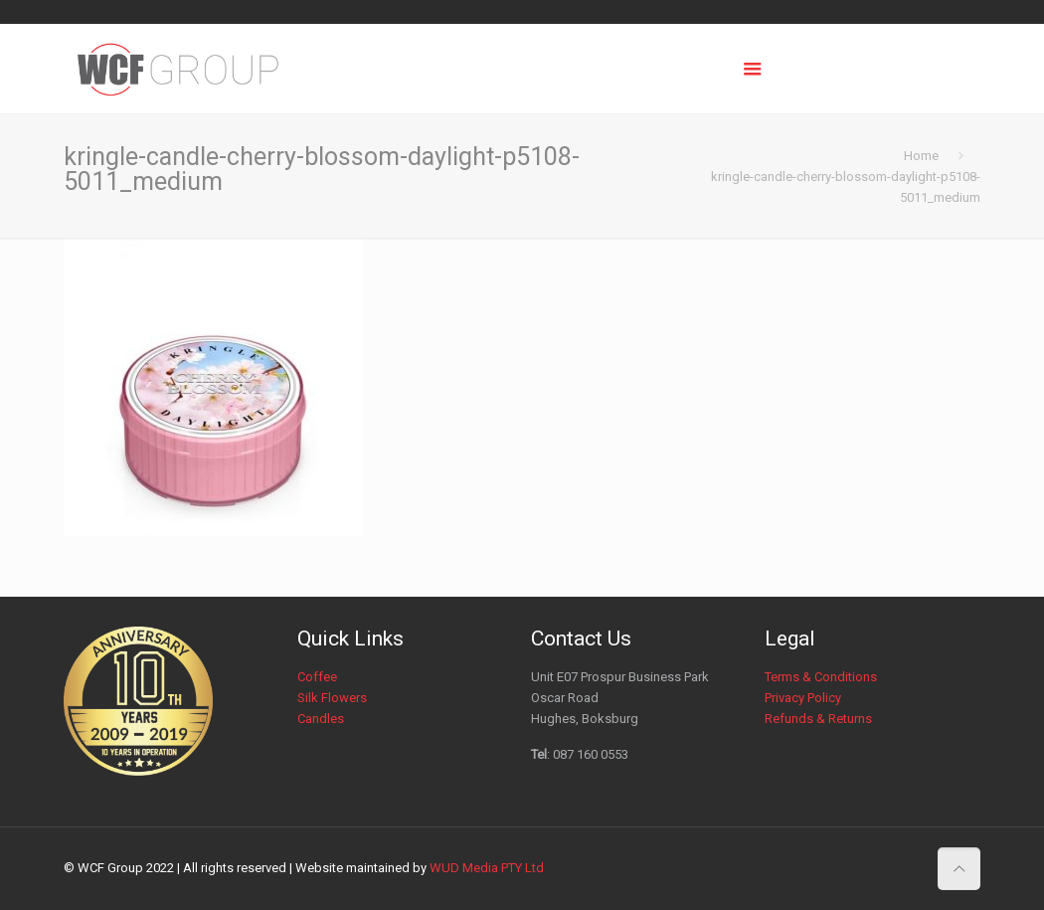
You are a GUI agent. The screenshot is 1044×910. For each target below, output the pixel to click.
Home (921, 155)
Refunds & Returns (818, 718)
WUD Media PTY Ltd (487, 867)
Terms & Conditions (821, 676)
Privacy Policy (803, 697)
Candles (320, 718)
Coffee (317, 676)
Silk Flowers (332, 697)
